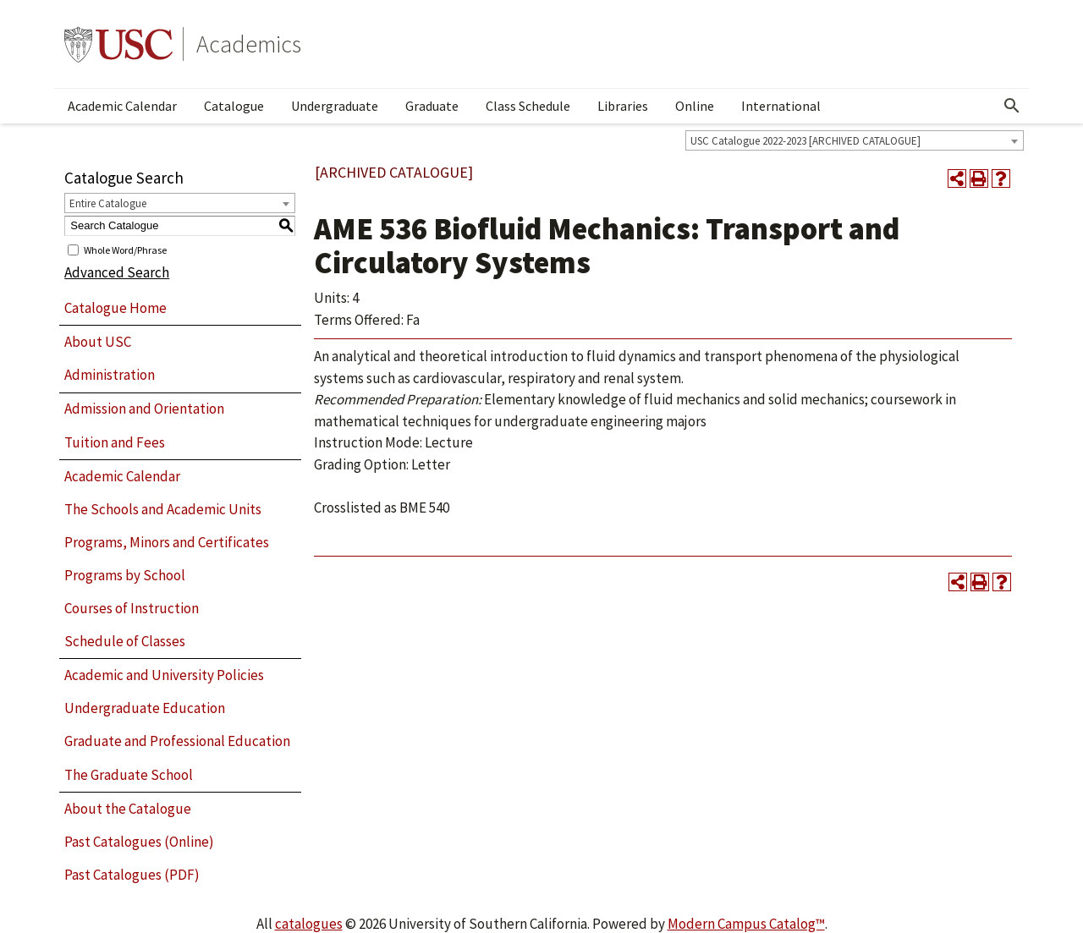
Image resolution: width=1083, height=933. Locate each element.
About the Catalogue (127, 808)
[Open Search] (1012, 106)
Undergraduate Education (144, 708)
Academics (248, 44)
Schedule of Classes (124, 641)
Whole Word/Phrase (125, 249)
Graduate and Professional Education (177, 741)
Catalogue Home (115, 308)
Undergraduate (334, 105)
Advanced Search (116, 272)
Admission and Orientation (144, 408)
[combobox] (854, 140)
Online (694, 105)
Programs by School (124, 575)
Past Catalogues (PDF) (132, 874)
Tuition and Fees (114, 442)
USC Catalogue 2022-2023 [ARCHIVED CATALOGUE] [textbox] (805, 141)
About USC (97, 341)
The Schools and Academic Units (162, 509)
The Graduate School (128, 775)
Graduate (432, 105)
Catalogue (234, 105)
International (781, 105)
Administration (109, 374)
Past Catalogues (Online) (139, 841)
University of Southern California (118, 44)
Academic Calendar (122, 105)
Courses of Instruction (131, 608)
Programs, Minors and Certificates (166, 542)
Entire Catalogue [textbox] (107, 203)
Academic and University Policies (164, 675)
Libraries (622, 105)
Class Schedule (528, 105)
